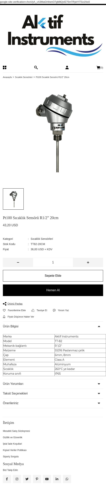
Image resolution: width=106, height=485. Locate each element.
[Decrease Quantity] (18, 262)
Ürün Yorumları (13, 383)
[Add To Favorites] (14, 310)
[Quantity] (53, 262)
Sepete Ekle (53, 275)
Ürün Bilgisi (10, 326)
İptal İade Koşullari (12, 443)
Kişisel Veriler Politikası (15, 450)
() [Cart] (100, 68)
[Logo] (53, 35)
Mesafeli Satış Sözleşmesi (16, 431)
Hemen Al (53, 290)
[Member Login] (67, 67)
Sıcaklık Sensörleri (42, 238)
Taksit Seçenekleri (15, 393)
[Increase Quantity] (88, 262)
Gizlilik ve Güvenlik (12, 437)
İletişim (8, 423)
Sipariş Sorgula (10, 456)
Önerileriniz (10, 403)
